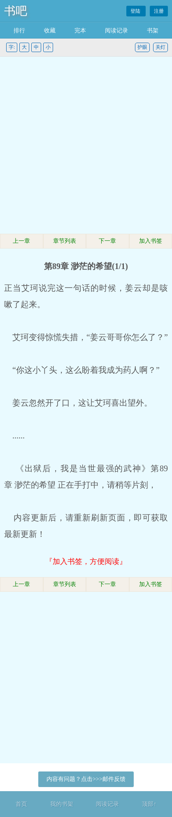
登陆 (136, 11)
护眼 (142, 47)
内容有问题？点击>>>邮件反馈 (86, 779)
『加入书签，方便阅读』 (86, 561)
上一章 (21, 241)
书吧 (15, 11)
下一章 (107, 241)
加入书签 (150, 241)
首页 (21, 804)
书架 (152, 30)
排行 (19, 30)
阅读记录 (116, 30)
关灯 (160, 47)
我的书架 (61, 804)
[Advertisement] (86, 146)
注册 (159, 11)
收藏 (50, 30)
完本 (80, 30)
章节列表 (64, 241)
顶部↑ (149, 804)
